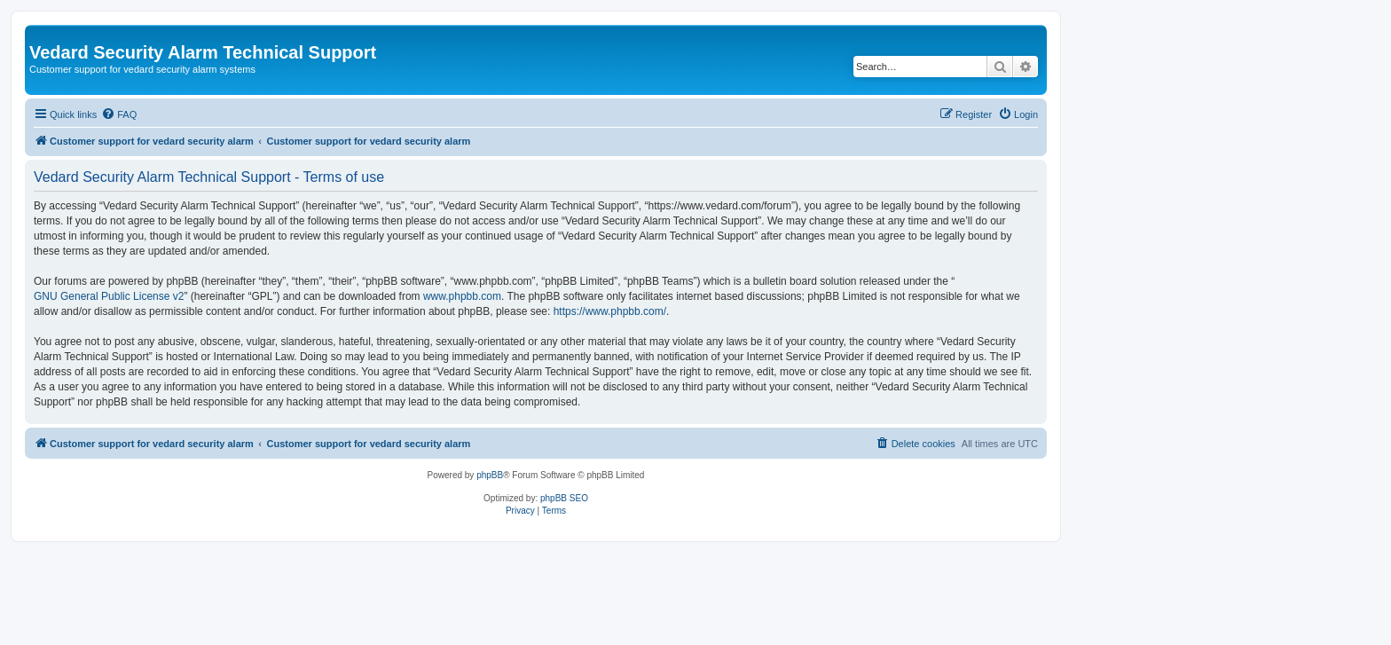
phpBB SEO (564, 498)
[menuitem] (119, 114)
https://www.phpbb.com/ (610, 311)
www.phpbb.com (462, 296)
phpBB (489, 475)
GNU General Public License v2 (109, 296)
